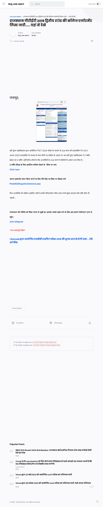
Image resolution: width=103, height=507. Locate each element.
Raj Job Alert (17, 4)
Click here (15, 169)
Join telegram (16, 222)
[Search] (47, 4)
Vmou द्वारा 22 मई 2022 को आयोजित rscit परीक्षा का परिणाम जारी (43, 474)
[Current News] (17, 308)
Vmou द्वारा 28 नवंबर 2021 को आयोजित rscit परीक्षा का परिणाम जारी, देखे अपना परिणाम (52, 483)
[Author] (23, 35)
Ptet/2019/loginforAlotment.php (25, 184)
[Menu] (4, 4)
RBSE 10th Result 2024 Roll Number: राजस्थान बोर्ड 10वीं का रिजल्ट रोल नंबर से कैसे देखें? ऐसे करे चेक (54, 451)
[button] (32, 4)
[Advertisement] (51, 66)
